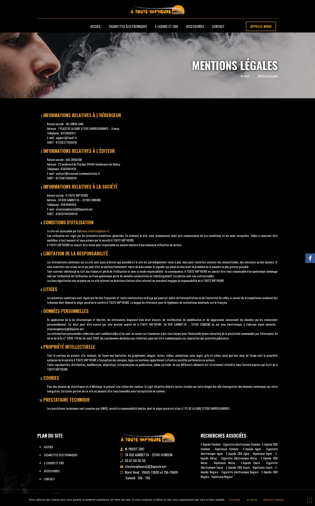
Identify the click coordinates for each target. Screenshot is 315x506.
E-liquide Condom (211, 444)
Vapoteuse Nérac (224, 462)
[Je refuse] (309, 500)
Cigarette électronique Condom (241, 444)
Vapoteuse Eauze (262, 467)
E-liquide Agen (252, 449)
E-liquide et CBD (54, 463)
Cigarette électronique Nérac (239, 458)
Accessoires (52, 471)
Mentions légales (274, 499)
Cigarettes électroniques (61, 455)
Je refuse (252, 499)
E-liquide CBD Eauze (238, 467)
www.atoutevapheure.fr (95, 231)
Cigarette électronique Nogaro (240, 472)
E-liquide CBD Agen (237, 453)
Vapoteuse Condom (226, 449)
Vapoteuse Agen (262, 453)
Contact (49, 479)
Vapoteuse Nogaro (222, 476)
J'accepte (234, 499)
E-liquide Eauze (250, 462)
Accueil (245, 76)
